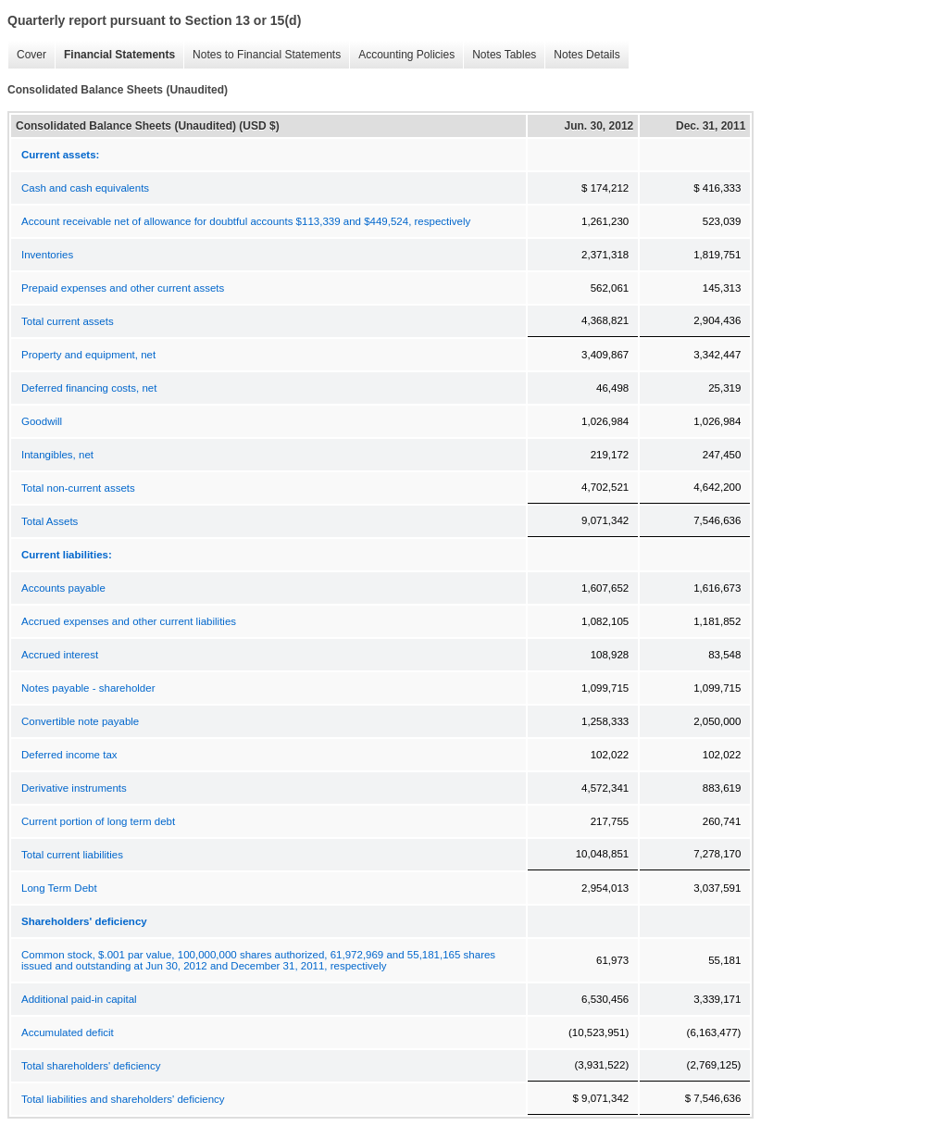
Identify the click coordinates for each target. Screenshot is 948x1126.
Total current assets (67, 321)
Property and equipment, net (88, 354)
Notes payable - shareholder (88, 688)
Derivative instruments (74, 788)
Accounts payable (63, 588)
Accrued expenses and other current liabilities (128, 621)
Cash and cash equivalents (85, 188)
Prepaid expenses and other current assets (122, 288)
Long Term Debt (59, 888)
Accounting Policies (402, 55)
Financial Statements (115, 55)
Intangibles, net (57, 454)
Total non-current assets (78, 488)
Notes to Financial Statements (262, 55)
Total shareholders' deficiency (91, 1065)
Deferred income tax (69, 754)
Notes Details (581, 55)
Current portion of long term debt (98, 821)
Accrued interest (59, 654)
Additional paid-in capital (79, 999)
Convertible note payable (80, 721)
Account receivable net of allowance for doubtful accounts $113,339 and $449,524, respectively (245, 221)
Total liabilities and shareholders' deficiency (123, 1099)
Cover (26, 55)
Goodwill (41, 421)
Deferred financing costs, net (88, 388)
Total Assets (49, 521)
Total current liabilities (72, 854)
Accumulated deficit (67, 1032)
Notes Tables (499, 55)
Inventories (47, 254)
